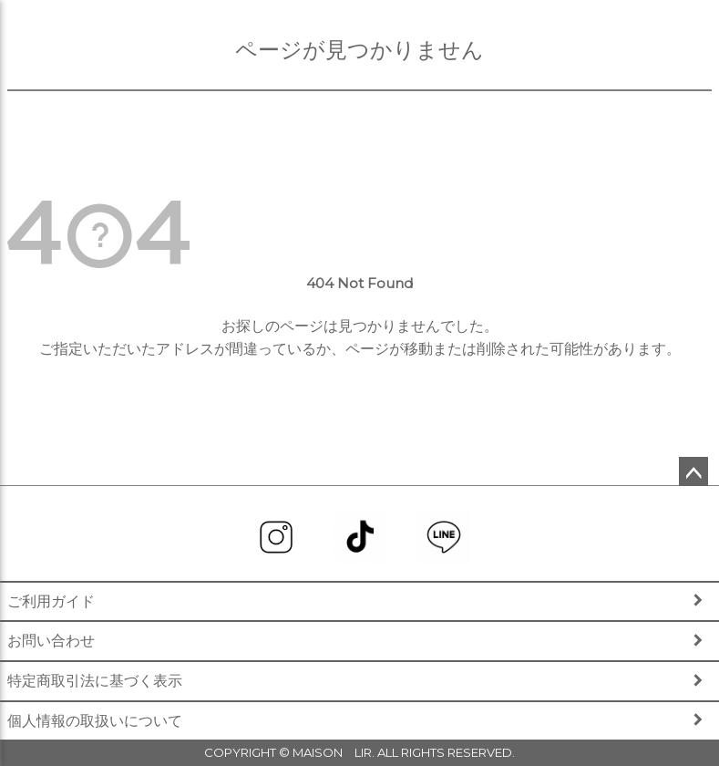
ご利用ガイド (51, 601)
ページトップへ (693, 471)
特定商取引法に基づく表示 (94, 680)
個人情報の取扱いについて (94, 721)
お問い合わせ (51, 640)
